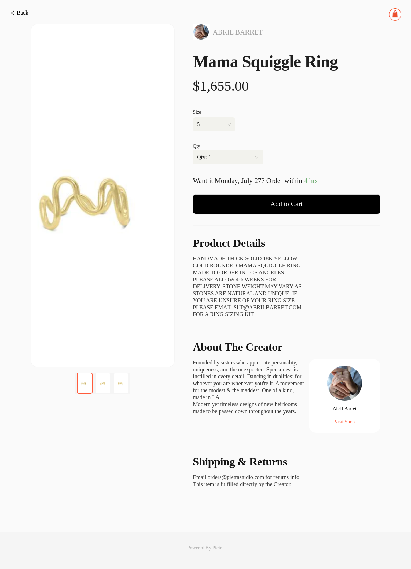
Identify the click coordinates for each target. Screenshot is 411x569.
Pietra (218, 548)
